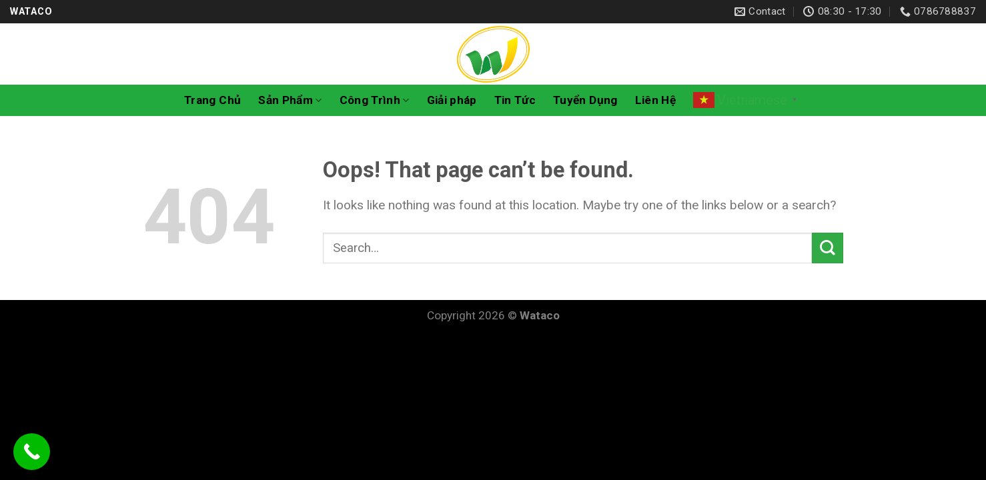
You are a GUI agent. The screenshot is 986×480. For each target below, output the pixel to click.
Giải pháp (452, 100)
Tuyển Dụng (585, 100)
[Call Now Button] (31, 451)
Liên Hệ (655, 100)
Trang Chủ (212, 100)
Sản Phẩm (290, 100)
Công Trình (375, 100)
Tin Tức (515, 100)
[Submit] (827, 248)
